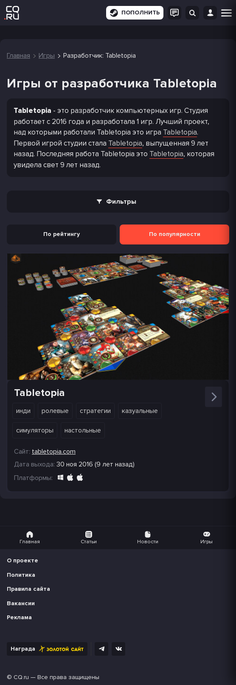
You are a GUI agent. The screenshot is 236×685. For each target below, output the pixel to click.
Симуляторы (34, 430)
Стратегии (95, 411)
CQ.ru (21, 677)
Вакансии (21, 603)
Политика (21, 574)
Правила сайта (28, 588)
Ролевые (55, 411)
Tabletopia (180, 132)
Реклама (19, 617)
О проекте (22, 560)
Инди (23, 411)
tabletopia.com (54, 451)
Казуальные (140, 411)
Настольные (83, 430)
